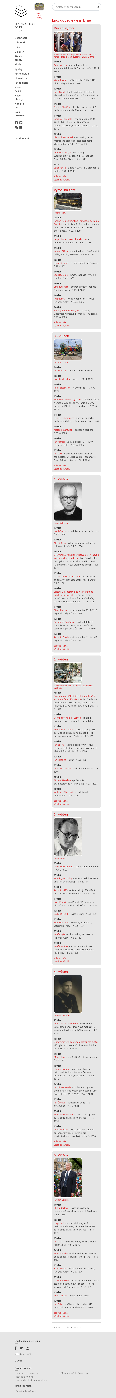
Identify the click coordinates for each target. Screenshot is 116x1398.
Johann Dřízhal (61, 251)
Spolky (18, 69)
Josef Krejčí (59, 934)
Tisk (76, 1327)
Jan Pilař (58, 1241)
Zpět (66, 1327)
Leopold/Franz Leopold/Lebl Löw (70, 239)
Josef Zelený (60, 902)
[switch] (17, 1354)
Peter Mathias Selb (63, 866)
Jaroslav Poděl (61, 1129)
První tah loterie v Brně (66, 1023)
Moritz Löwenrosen (64, 1114)
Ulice (17, 47)
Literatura (21, 78)
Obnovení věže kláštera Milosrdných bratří (76, 1041)
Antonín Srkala (61, 637)
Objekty (19, 51)
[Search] (76, 7)
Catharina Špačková (64, 621)
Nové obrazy (19, 97)
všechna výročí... (62, 179)
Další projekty (20, 113)
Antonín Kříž (60, 890)
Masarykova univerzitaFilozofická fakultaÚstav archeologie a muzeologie (31, 1377)
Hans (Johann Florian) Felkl (67, 310)
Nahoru (56, 1327)
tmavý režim (26, 1354)
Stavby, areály (19, 58)
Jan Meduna (60, 759)
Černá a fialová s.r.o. (25, 1391)
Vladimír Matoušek (63, 137)
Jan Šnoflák (59, 1102)
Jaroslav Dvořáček (63, 768)
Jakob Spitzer (60, 531)
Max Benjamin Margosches (67, 399)
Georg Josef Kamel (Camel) (67, 717)
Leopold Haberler (62, 263)
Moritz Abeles (61, 1253)
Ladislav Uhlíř (61, 274)
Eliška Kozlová (61, 1207)
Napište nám (19, 105)
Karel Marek (60, 1268)
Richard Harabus (62, 780)
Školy (18, 64)
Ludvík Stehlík (61, 913)
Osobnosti (21, 38)
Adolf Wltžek (60, 64)
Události (20, 42)
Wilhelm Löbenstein (64, 792)
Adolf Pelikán (60, 1295)
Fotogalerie (21, 82)
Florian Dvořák (61, 1068)
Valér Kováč (60, 167)
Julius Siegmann (62, 387)
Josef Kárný (59, 298)
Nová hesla (18, 89)
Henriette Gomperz (64, 417)
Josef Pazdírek (61, 946)
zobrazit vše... (61, 176)
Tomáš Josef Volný (39, 15)
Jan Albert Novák (62, 1087)
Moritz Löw (59, 1057)
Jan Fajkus (59, 1304)
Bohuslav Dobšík (62, 152)
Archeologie (21, 73)
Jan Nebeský (60, 370)
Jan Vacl (58, 453)
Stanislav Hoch (61, 610)
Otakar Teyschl (61, 1280)
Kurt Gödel (59, 91)
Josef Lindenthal (62, 379)
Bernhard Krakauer (63, 729)
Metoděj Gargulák (63, 429)
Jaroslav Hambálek (63, 118)
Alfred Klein (60, 542)
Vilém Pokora (60, 80)
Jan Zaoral (59, 744)
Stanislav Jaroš (61, 922)
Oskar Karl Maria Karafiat (67, 576)
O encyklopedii (21, 136)
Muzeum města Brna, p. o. (73, 1373)
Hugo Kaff (59, 1223)
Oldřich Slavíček (62, 107)
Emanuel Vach (61, 286)
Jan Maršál (59, 441)
